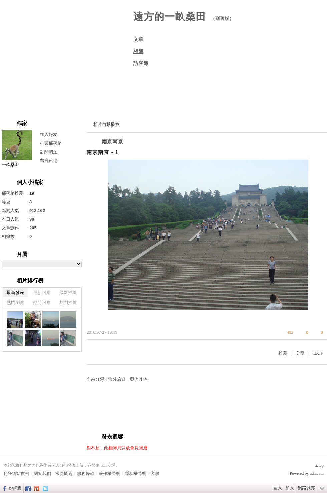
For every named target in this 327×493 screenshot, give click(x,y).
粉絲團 (15, 487)
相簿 (138, 51)
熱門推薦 (68, 302)
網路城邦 (306, 487)
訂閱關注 (48, 151)
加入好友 (48, 134)
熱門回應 (41, 302)
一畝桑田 (10, 164)
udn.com (317, 473)
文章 (138, 39)
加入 (289, 487)
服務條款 (85, 473)
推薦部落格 (51, 143)
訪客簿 (140, 63)
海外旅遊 (117, 379)
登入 (277, 487)
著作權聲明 (109, 473)
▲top (319, 465)
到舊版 (222, 18)
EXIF (318, 353)
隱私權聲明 (135, 473)
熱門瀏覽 (15, 302)
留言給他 (48, 160)
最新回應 (41, 292)
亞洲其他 (138, 379)
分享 (300, 353)
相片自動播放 (106, 124)
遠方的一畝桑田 (169, 16)
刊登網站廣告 (16, 473)
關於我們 (42, 473)
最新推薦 (68, 292)
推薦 (283, 353)
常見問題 (64, 473)
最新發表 (15, 292)
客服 (155, 473)
